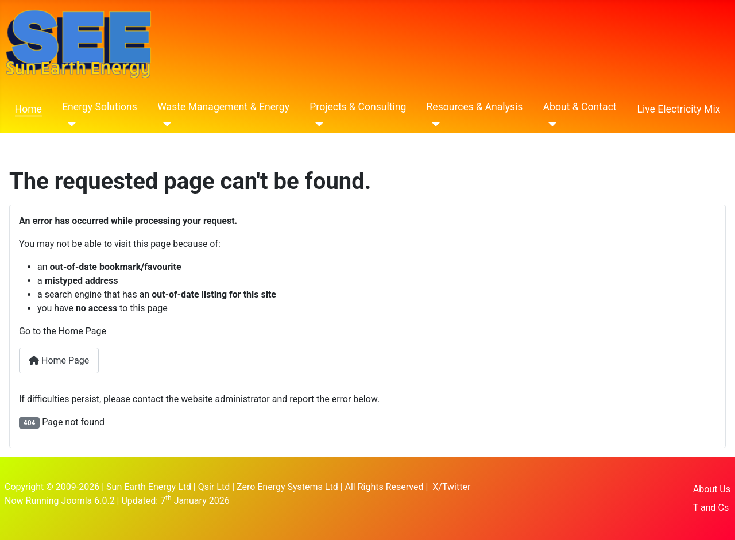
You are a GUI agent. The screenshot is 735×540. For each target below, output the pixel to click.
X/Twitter (451, 486)
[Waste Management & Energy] (164, 124)
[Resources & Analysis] (434, 124)
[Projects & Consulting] (317, 124)
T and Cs (711, 507)
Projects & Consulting (358, 107)
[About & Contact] (550, 124)
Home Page (59, 360)
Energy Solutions (99, 107)
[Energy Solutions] (69, 124)
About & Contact (580, 107)
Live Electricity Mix (678, 109)
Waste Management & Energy (223, 107)
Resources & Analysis (475, 107)
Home (28, 109)
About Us (711, 489)
